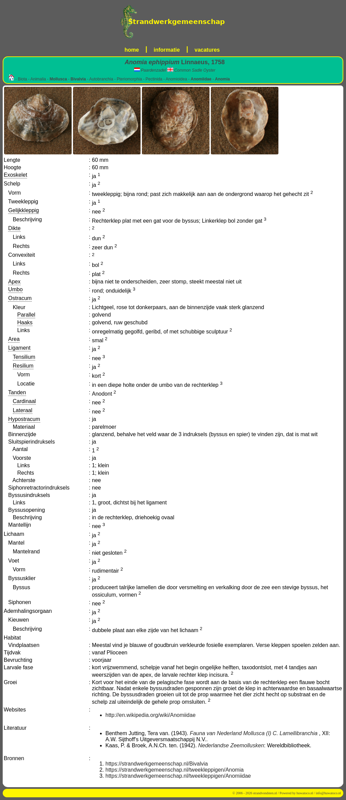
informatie (167, 50)
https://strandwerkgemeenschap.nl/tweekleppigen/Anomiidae (178, 776)
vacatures (207, 50)
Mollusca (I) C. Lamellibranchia (280, 733)
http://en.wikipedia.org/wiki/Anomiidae (150, 715)
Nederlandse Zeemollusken (231, 745)
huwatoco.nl (305, 793)
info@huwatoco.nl (328, 793)
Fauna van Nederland (216, 733)
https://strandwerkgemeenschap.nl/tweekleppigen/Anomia (174, 770)
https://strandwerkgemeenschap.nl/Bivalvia (156, 764)
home (132, 50)
